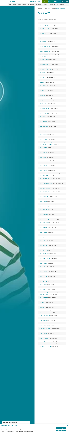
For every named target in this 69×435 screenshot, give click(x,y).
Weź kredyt (50, 1)
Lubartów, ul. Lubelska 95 (51, 38)
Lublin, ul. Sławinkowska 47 (51, 253)
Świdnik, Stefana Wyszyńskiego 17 (51, 328)
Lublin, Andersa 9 (51, 74)
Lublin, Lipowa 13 (51, 82)
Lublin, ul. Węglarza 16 (51, 289)
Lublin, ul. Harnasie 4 (51, 157)
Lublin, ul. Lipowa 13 (51, 199)
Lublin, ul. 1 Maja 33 (51, 118)
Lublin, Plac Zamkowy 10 (51, 103)
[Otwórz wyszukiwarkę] (27, 1)
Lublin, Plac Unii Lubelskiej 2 (51, 100)
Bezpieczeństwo (33, 1)
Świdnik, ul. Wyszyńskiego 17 (51, 338)
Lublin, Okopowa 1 (51, 87)
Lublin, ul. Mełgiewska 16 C (51, 209)
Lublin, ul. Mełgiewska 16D (51, 211)
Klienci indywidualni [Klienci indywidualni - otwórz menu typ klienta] (12, 1)
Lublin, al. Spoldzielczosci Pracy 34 (51, 46)
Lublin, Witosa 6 (51, 305)
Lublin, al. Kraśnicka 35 (51, 41)
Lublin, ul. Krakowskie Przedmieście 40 (51, 175)
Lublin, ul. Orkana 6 (51, 242)
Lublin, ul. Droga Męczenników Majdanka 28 (51, 142)
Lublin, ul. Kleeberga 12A (51, 170)
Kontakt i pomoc (44, 8)
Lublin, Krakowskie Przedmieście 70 (51, 80)
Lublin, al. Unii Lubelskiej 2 (51, 59)
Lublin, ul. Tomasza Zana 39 (51, 268)
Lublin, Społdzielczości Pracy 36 (51, 108)
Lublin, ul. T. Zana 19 (51, 279)
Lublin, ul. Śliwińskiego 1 (51, 255)
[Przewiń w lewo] (37, 8)
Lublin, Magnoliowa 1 (51, 85)
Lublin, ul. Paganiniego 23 (51, 245)
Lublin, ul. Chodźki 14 (51, 129)
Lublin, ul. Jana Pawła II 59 (51, 167)
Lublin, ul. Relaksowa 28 (51, 250)
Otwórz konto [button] (57, 1)
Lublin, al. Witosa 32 (51, 72)
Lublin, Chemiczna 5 (51, 77)
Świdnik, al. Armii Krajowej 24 (51, 315)
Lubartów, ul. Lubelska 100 (51, 30)
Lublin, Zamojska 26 (51, 310)
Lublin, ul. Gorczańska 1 (51, 155)
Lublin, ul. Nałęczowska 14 (51, 219)
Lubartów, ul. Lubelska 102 (51, 33)
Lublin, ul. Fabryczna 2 (51, 147)
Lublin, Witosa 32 (51, 302)
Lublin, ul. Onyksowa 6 (51, 232)
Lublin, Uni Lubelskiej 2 (51, 297)
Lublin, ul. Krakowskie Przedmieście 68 (51, 191)
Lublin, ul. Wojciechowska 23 (51, 294)
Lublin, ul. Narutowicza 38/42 (51, 230)
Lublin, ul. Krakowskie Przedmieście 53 (51, 188)
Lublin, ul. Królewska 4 (51, 193)
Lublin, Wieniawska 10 (51, 299)
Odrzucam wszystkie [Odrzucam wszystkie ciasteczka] (61, 430)
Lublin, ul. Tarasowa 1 (51, 266)
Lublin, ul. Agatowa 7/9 (51, 121)
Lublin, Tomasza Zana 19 (51, 113)
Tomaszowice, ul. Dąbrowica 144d (51, 346)
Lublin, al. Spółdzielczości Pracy (51, 43)
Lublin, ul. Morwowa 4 (51, 217)
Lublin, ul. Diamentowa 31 (51, 139)
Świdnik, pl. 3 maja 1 (51, 325)
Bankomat (50, 8)
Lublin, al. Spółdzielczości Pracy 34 (51, 49)
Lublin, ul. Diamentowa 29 (51, 136)
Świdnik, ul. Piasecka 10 (51, 330)
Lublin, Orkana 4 (51, 93)
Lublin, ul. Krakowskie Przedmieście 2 (51, 173)
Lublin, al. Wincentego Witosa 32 (51, 64)
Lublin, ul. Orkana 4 (51, 235)
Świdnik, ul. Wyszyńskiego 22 (51, 343)
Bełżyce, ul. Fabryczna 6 (51, 23)
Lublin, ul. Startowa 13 (51, 263)
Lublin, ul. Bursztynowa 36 (51, 126)
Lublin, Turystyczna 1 (51, 116)
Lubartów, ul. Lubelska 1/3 (51, 36)
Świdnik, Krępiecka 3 (51, 320)
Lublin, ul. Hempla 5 (51, 160)
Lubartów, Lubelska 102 (51, 25)
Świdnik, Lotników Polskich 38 (51, 323)
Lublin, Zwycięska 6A (51, 312)
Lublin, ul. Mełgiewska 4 (51, 214)
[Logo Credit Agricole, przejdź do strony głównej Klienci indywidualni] (4, 3)
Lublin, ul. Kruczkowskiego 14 (51, 196)
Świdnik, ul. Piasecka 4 (51, 333)
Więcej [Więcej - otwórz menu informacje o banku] (39, 1)
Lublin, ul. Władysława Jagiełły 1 (51, 292)
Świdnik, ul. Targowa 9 (51, 336)
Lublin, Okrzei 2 (51, 90)
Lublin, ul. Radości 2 (51, 248)
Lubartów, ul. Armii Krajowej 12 (51, 28)
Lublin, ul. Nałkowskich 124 (51, 227)
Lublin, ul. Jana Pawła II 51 (51, 165)
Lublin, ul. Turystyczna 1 (51, 273)
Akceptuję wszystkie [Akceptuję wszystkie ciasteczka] (61, 428)
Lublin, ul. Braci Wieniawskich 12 (51, 124)
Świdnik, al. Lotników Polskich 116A (51, 317)
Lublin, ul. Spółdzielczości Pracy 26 (51, 258)
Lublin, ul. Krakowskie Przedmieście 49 (51, 183)
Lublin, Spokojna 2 (51, 105)
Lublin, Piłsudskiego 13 (51, 98)
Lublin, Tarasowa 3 (51, 111)
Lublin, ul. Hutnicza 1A (51, 162)
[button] (67, 425)
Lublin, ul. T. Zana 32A (51, 286)
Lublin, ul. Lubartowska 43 (51, 204)
